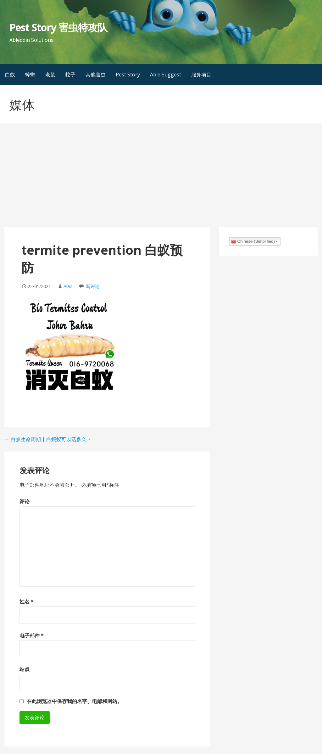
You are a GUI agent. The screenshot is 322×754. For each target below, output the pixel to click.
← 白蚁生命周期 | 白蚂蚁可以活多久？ (48, 439)
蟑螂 (30, 74)
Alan (68, 286)
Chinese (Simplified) (253, 241)
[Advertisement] (161, 180)
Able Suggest (165, 74)
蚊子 (70, 74)
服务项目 (201, 74)
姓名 (26, 601)
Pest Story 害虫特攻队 (58, 27)
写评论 (92, 286)
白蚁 (10, 74)
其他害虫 (96, 74)
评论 (24, 501)
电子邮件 (31, 635)
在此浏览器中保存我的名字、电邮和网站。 (74, 701)
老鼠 (50, 74)
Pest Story (128, 74)
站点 (24, 669)
